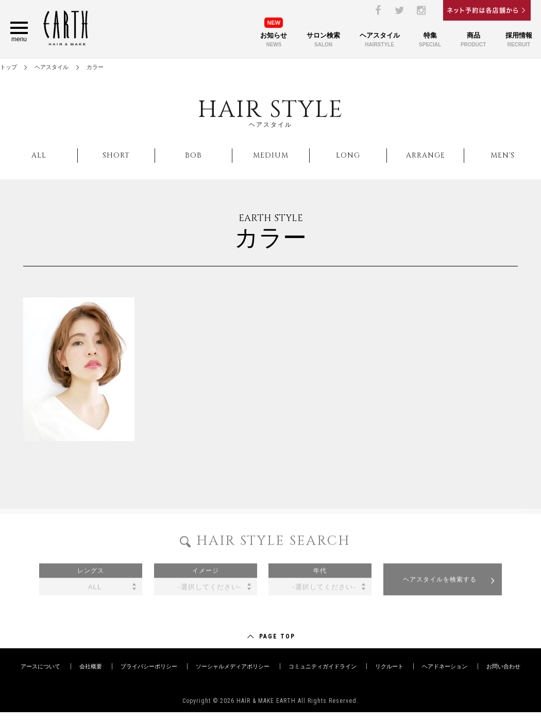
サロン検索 (323, 40)
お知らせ (273, 35)
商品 (473, 40)
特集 (430, 40)
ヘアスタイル (380, 40)
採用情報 (518, 40)
